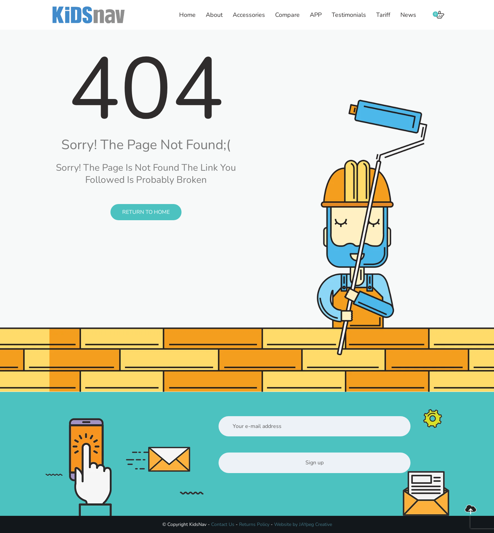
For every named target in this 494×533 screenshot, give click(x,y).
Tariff (383, 15)
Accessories (249, 15)
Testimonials (349, 15)
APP (316, 15)
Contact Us (222, 524)
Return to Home (146, 212)
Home (187, 15)
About (214, 15)
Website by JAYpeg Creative (303, 524)
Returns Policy (254, 524)
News (408, 15)
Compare (287, 15)
